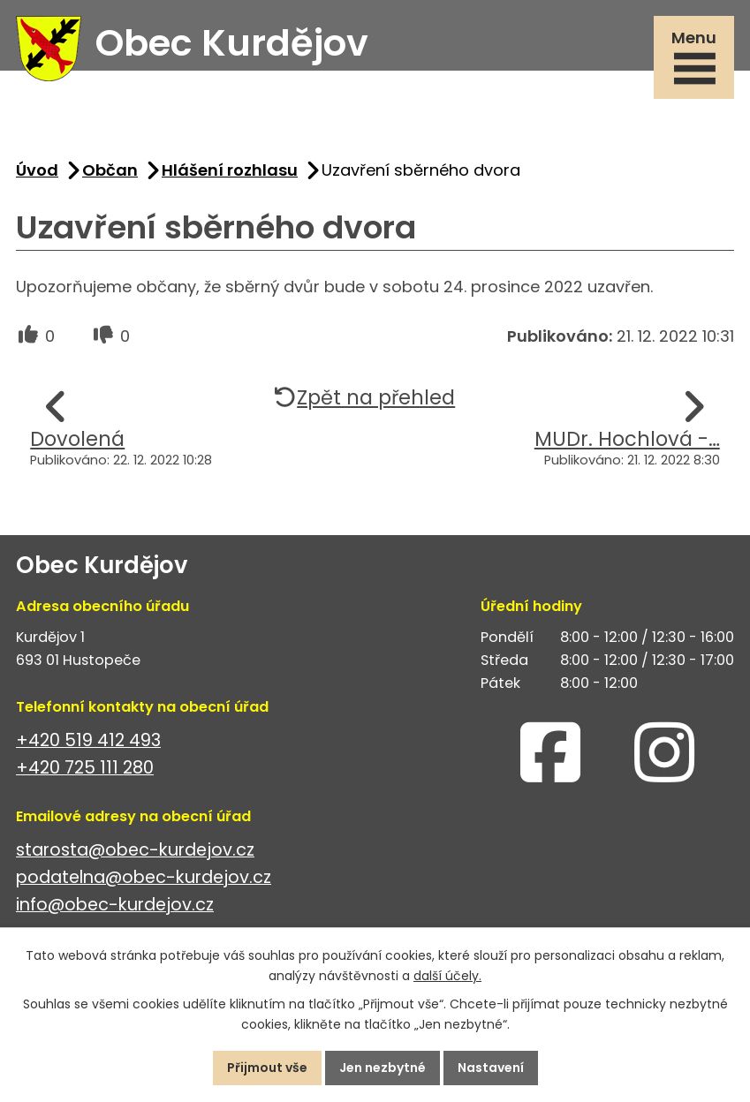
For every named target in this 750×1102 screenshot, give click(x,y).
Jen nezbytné (382, 1067)
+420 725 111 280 (85, 768)
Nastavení (491, 1067)
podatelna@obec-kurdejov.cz (143, 877)
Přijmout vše (267, 1067)
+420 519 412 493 (88, 740)
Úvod (37, 170)
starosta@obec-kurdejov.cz (135, 850)
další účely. (447, 976)
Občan (110, 170)
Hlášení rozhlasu (230, 170)
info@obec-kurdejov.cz (115, 905)
